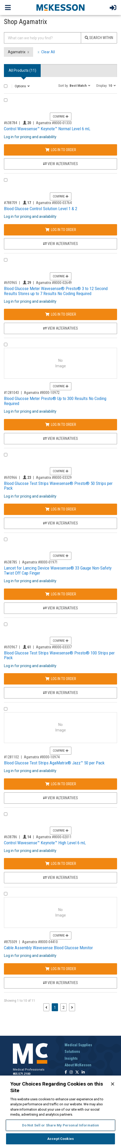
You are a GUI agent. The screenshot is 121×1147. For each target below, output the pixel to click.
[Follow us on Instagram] (71, 1072)
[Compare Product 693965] (5, 260)
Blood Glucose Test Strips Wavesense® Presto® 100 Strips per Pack (59, 655)
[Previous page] (46, 1007)
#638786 (10, 837)
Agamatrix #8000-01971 (40, 562)
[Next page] (72, 1007)
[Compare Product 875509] (5, 893)
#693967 (10, 647)
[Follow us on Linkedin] (83, 1072)
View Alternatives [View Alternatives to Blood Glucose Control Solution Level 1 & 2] (60, 244)
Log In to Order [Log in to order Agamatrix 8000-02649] (60, 314)
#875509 (10, 942)
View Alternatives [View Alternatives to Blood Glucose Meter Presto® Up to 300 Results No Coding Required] (60, 438)
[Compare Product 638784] (5, 100)
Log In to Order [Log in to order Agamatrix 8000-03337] (60, 679)
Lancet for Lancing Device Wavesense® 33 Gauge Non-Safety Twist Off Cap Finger (58, 570)
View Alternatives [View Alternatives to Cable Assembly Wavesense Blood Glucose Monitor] (60, 983)
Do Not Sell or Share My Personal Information (60, 1125)
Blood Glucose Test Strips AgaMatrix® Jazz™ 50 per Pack (54, 762)
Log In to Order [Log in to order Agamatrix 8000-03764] (60, 230)
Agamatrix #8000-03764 (54, 203)
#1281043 (11, 393)
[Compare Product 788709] (5, 180)
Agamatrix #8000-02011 (54, 837)
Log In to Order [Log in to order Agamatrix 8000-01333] (60, 150)
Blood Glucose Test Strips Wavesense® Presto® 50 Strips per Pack (58, 486)
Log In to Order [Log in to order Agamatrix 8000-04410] (60, 969)
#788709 (10, 203)
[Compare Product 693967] (5, 624)
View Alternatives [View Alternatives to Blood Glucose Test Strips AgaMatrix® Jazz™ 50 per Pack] (60, 798)
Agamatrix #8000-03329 (54, 477)
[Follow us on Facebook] (66, 1072)
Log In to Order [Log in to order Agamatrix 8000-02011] (60, 863)
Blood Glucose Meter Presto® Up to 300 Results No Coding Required (55, 401)
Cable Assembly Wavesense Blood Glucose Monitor (48, 947)
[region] (60, 1111)
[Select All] (5, 86)
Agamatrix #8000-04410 (40, 942)
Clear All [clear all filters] (48, 52)
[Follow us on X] (77, 1072)
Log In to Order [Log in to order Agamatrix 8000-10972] (60, 424)
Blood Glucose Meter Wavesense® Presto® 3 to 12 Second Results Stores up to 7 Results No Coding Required (56, 291)
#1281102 (11, 757)
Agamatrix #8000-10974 (42, 757)
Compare (61, 116)
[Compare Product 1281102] (5, 709)
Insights (71, 1058)
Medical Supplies (78, 1045)
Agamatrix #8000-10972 (42, 393)
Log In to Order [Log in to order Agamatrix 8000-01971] (60, 594)
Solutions (72, 1051)
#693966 (10, 477)
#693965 (10, 283)
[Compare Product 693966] (5, 454)
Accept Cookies (60, 1139)
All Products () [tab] (22, 70)
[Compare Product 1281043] (5, 344)
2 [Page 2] (63, 1007)
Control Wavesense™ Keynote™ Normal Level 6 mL (47, 128)
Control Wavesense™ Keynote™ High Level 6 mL (45, 842)
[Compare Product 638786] (5, 814)
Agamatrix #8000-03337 (54, 647)
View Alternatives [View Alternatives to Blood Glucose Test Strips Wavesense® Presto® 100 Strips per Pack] (60, 693)
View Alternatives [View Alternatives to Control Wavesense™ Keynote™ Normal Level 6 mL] (60, 164)
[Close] (112, 1084)
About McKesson (78, 1065)
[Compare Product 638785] (5, 539)
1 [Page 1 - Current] (56, 1007)
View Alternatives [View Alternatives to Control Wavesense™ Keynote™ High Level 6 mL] (60, 877)
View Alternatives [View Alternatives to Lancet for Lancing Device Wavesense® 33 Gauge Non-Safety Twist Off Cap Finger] (60, 608)
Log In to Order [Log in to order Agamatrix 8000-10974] (60, 784)
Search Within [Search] (99, 38)
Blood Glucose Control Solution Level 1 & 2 (40, 208)
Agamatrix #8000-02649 (54, 283)
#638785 (10, 562)
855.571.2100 (21, 1074)
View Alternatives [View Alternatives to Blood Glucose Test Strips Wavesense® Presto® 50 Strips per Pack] (60, 523)
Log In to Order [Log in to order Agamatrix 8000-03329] (60, 509)
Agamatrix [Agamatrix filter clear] (16, 52)
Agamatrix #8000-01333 (54, 123)
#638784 (10, 123)
